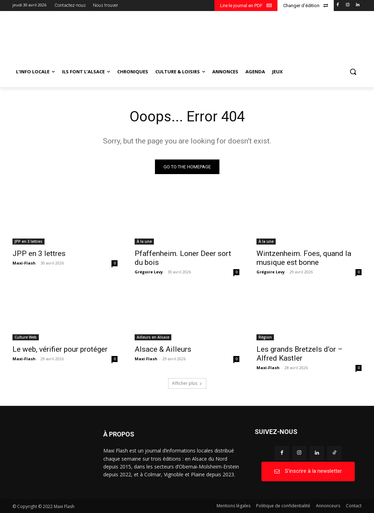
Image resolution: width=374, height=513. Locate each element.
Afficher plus (187, 383)
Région (265, 337)
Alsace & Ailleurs (163, 349)
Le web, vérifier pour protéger (60, 349)
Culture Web (26, 337)
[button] (353, 71)
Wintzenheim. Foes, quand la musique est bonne (303, 257)
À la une (144, 241)
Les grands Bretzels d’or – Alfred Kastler (299, 353)
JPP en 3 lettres (28, 241)
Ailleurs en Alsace (153, 337)
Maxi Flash (146, 358)
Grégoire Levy (149, 271)
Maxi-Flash (24, 262)
